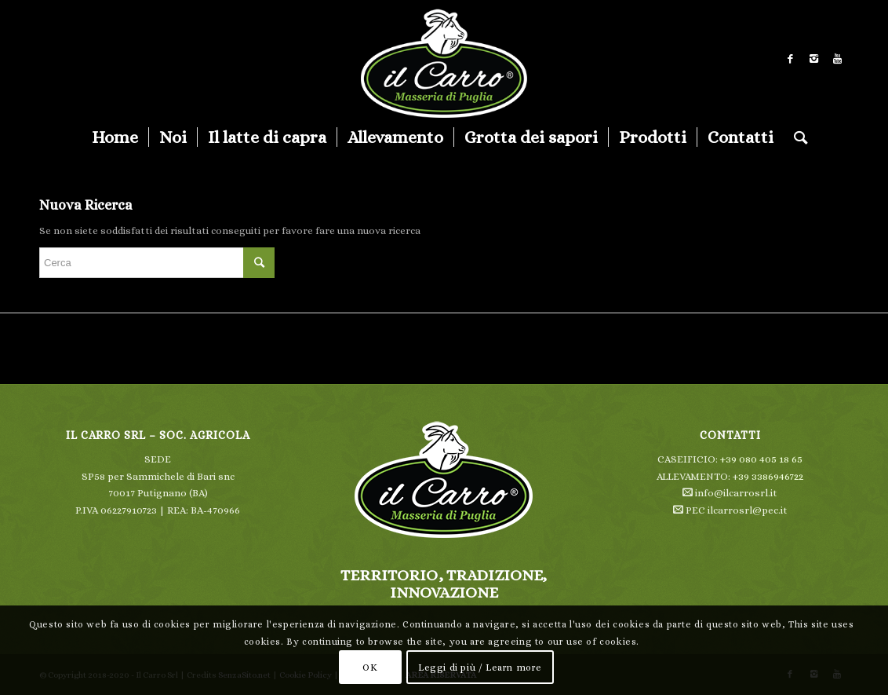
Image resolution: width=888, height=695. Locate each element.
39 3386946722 (770, 476)
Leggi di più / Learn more (480, 667)
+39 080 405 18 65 (761, 459)
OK (369, 667)
